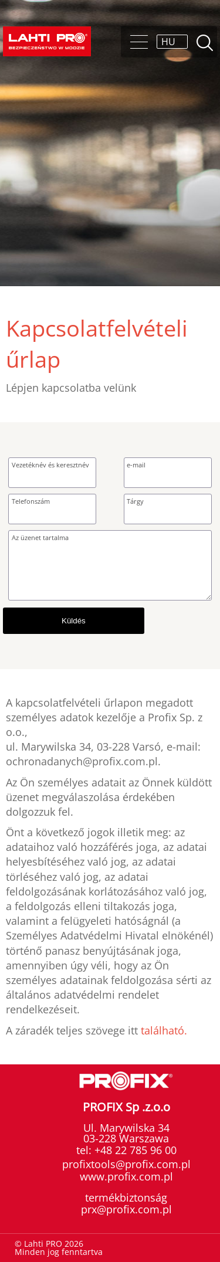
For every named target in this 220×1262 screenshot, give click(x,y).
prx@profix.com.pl (126, 1209)
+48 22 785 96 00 (134, 1150)
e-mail (136, 464)
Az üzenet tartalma (40, 537)
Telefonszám (31, 501)
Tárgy (135, 501)
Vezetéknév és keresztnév (50, 464)
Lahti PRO (47, 41)
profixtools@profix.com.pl (126, 1164)
